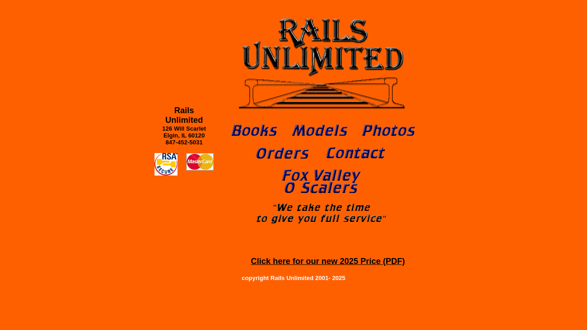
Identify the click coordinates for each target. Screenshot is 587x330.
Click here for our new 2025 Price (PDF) (328, 261)
